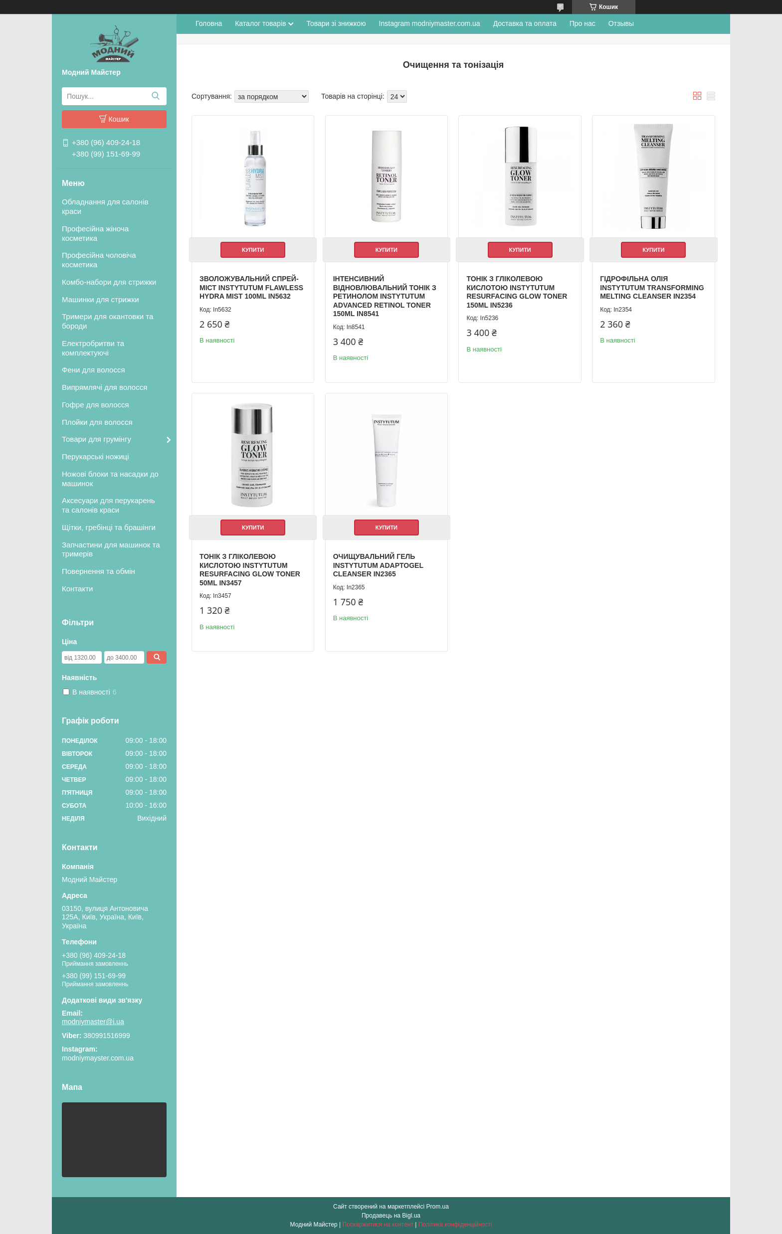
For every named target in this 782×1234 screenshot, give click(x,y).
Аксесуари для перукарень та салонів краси (108, 505)
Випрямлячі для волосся (104, 387)
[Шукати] (155, 96)
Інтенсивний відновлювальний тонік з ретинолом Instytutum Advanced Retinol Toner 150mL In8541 (384, 296)
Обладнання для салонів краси (105, 206)
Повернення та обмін (98, 571)
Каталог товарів (260, 23)
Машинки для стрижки (100, 299)
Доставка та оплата (525, 23)
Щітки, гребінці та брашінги (109, 527)
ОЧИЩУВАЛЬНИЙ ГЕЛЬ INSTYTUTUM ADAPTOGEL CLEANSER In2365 (378, 565)
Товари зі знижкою (336, 23)
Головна (209, 23)
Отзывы (621, 23)
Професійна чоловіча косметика (99, 260)
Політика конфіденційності (455, 1224)
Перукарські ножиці (95, 456)
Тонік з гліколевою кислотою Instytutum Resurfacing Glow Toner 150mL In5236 (516, 292)
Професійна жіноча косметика (95, 233)
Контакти (77, 588)
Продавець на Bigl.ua (391, 1215)
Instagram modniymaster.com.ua (429, 23)
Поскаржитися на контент (378, 1224)
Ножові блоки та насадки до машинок (110, 479)
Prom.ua (437, 1206)
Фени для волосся (93, 369)
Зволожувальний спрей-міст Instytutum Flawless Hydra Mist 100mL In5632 (251, 287)
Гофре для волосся (95, 404)
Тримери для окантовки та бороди (107, 321)
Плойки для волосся (97, 422)
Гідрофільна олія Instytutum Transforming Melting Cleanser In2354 (652, 287)
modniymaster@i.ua (93, 1022)
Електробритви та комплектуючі (93, 348)
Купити (253, 250)
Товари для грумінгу (96, 439)
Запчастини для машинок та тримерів (111, 549)
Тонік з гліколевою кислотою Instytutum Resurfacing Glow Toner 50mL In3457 (249, 569)
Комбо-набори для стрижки (109, 282)
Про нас (582, 23)
